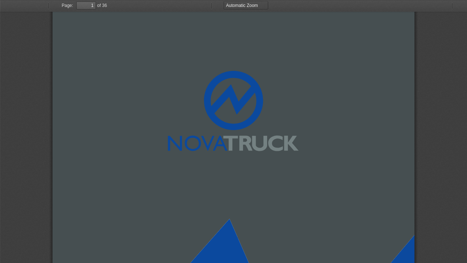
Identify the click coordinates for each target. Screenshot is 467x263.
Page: (67, 5)
